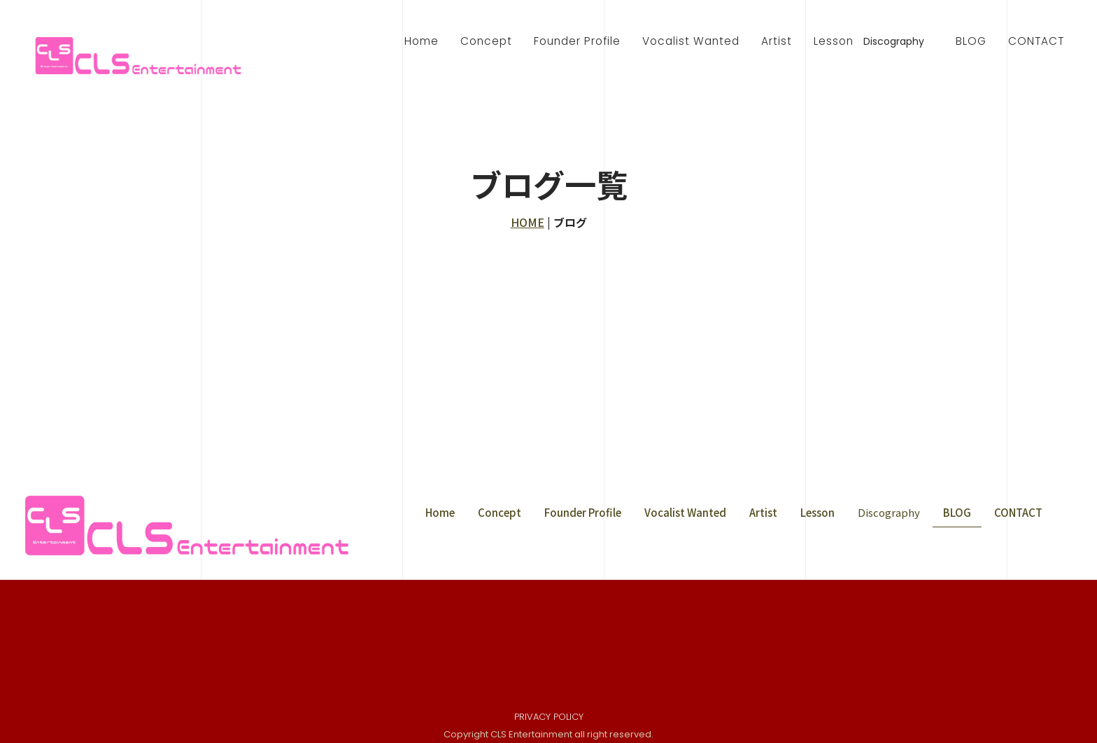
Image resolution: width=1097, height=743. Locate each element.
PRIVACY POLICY (548, 717)
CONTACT (1036, 41)
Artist (776, 41)
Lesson (834, 41)
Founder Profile (577, 41)
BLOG (971, 41)
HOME (527, 222)
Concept (486, 41)
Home (421, 41)
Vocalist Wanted (690, 41)
